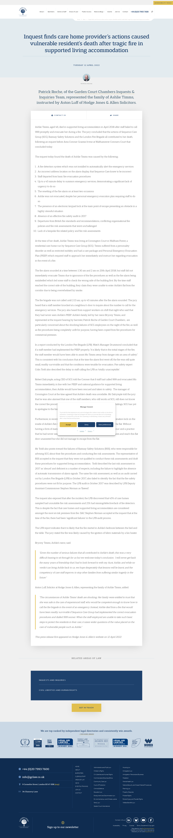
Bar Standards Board (148, 828)
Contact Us (58, 115)
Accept (68, 425)
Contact (125, 12)
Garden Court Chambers (23, 11)
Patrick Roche (50, 91)
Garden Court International (102, 806)
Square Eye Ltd (149, 831)
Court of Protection (99, 785)
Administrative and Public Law (102, 767)
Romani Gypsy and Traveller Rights (133, 799)
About (41, 12)
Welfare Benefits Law (129, 802)
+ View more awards (86, 734)
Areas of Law (73, 12)
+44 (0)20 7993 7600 (140, 11)
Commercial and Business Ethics (103, 778)
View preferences (104, 425)
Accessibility (116, 825)
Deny (86, 425)
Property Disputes (128, 792)
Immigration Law (128, 771)
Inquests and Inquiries (52, 680)
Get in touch (86, 708)
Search (152, 11)
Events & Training (81, 786)
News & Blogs (98, 12)
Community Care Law (100, 781)
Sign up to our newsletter (63, 827)
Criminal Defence (99, 788)
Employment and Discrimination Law (104, 795)
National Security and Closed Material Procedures (137, 785)
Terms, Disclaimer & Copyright (145, 825)
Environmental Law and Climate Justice (105, 799)
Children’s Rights (99, 771)
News (77, 783)
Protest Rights (127, 795)
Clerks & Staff (61, 12)
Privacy (90, 431)
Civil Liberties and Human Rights (58, 690)
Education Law (98, 792)
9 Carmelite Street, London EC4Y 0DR (40, 784)
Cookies (82, 431)
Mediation (126, 778)
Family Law (97, 802)
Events (109, 12)
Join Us (117, 12)
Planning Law (126, 788)
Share (114, 115)
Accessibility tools (163, 3)
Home (77, 766)
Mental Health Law (128, 781)
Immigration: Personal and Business (133, 774)
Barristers (51, 12)
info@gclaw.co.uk (33, 777)
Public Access (86, 12)
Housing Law (126, 767)
